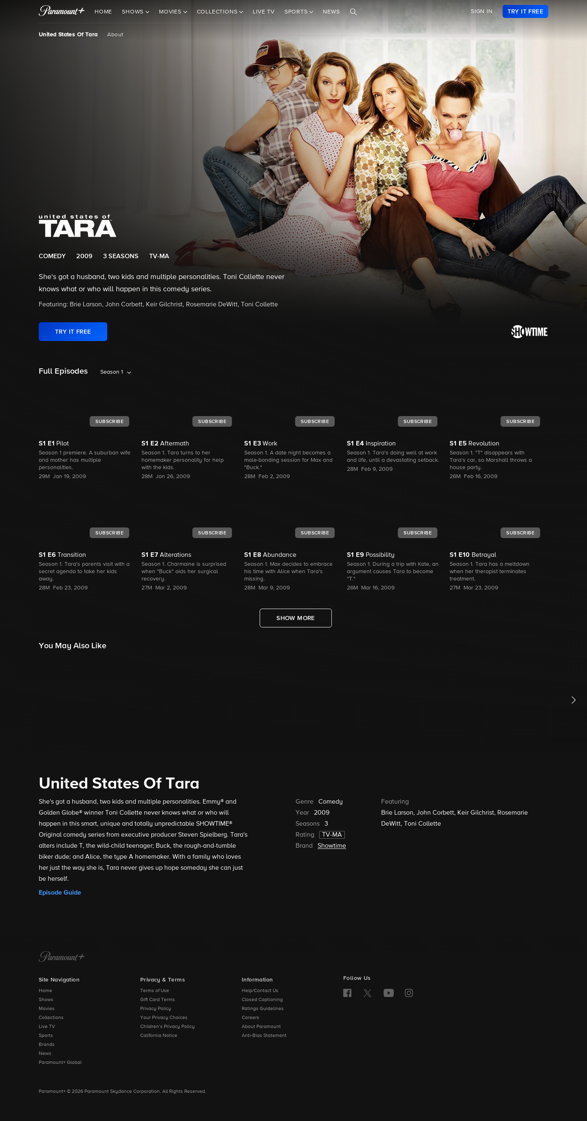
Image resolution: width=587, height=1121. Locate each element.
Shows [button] (134, 12)
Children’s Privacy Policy (167, 1026)
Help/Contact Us (260, 990)
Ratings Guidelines (263, 1008)
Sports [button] (297, 12)
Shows (46, 999)
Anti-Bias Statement (264, 1035)
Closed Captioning (262, 999)
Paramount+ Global (60, 1062)
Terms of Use (154, 990)
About (115, 35)
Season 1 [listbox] (111, 372)
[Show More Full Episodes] (296, 618)
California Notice (158, 1035)
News (331, 12)
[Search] (353, 12)
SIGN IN (482, 11)
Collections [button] (218, 12)
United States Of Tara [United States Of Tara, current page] (68, 35)
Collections (51, 1017)
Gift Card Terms (157, 999)
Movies (47, 1008)
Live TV (264, 12)
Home (103, 12)
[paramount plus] (62, 11)
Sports (46, 1035)
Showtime (332, 846)
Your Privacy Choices (164, 1017)
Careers (250, 1017)
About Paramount (261, 1026)
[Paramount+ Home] (62, 957)
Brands (47, 1044)
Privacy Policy (155, 1008)
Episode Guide (60, 892)
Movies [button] (171, 12)
